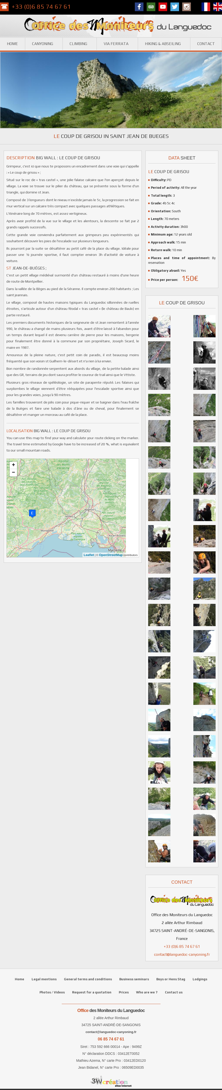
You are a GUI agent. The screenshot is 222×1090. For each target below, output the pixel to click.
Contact (206, 43)
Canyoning (42, 43)
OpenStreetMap (111, 555)
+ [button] (13, 465)
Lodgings (200, 979)
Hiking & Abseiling (163, 43)
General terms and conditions (88, 979)
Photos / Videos (52, 992)
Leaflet (89, 555)
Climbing (78, 43)
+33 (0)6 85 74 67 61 (41, 6)
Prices (124, 992)
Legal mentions (44, 979)
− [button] (13, 473)
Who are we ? (147, 992)
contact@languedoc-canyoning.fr (182, 954)
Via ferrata (116, 43)
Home (12, 43)
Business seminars (134, 979)
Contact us (173, 992)
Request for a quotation (91, 992)
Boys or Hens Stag (170, 979)
